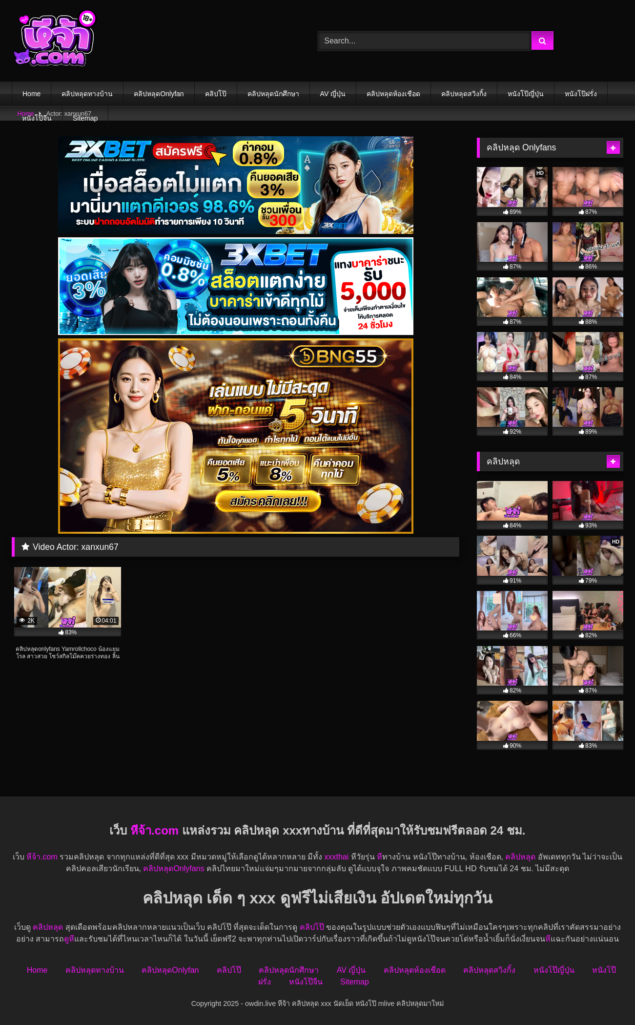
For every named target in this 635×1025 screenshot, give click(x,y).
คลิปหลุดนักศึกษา (273, 94)
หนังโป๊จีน (37, 118)
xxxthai (336, 857)
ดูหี (69, 939)
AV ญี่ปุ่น (333, 94)
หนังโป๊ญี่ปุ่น (526, 94)
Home (31, 94)
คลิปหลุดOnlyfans (173, 868)
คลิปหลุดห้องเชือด (393, 94)
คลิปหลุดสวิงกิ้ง (464, 94)
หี (379, 857)
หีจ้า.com (154, 830)
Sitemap (85, 118)
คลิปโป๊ (215, 94)
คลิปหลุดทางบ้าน (87, 94)
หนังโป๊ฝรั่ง (581, 94)
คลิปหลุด (520, 857)
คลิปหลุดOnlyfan (159, 94)
